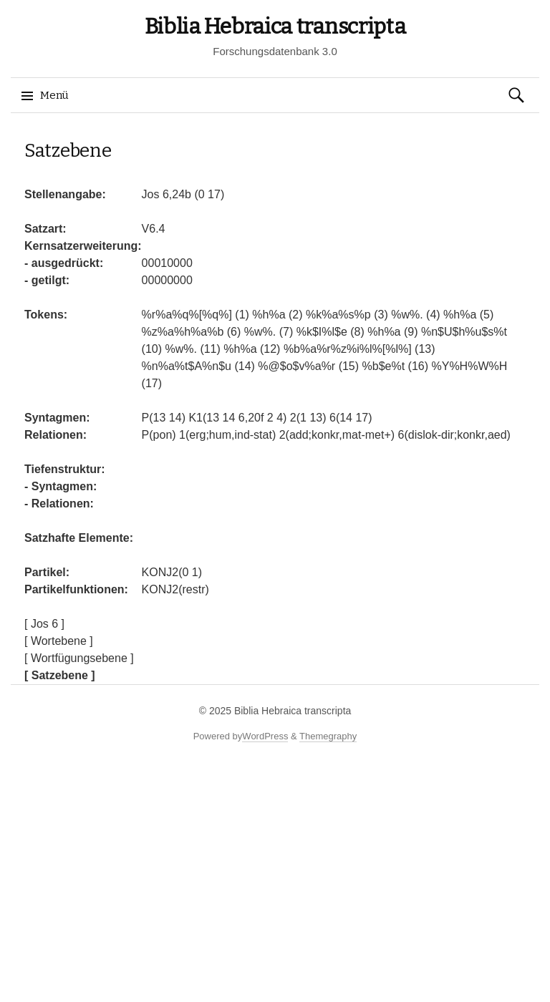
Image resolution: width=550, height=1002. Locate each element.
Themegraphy (328, 736)
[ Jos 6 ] (44, 624)
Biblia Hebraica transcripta (275, 26)
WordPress (265, 736)
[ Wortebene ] (58, 641)
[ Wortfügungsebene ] (79, 658)
